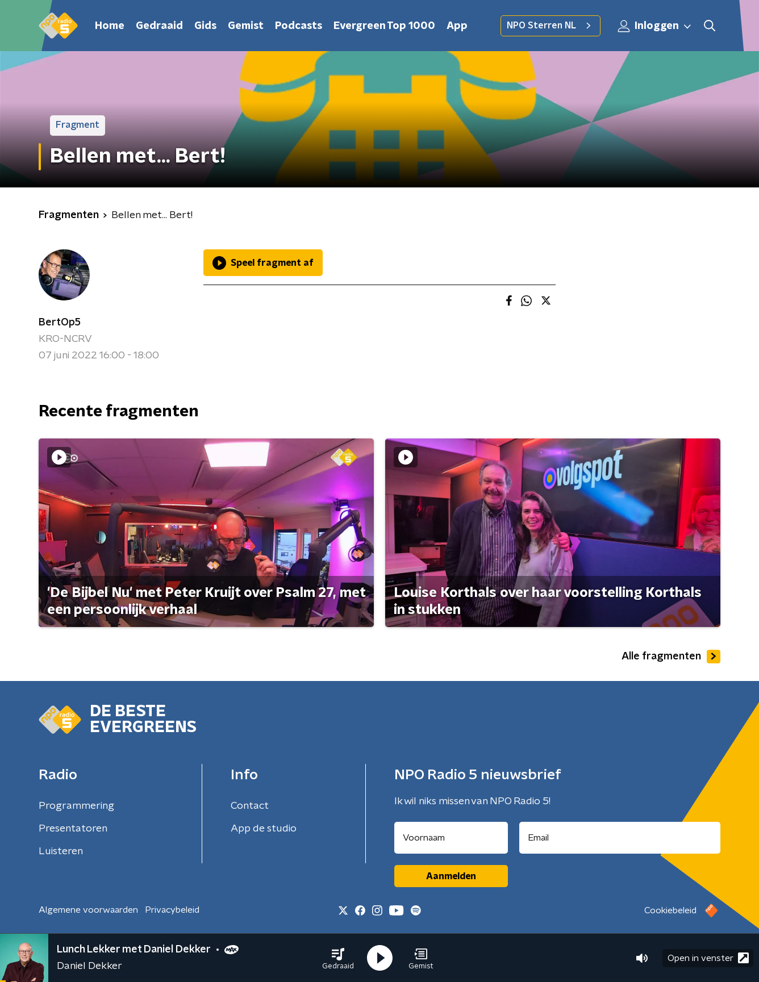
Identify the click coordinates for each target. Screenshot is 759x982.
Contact (250, 806)
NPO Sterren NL (550, 25)
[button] (338, 958)
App (457, 26)
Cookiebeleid (670, 910)
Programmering (76, 806)
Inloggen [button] (655, 26)
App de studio (264, 829)
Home (109, 26)
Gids (205, 26)
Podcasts (298, 26)
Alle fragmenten (671, 656)
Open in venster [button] (708, 957)
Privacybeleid (172, 909)
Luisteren (61, 851)
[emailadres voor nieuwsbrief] (620, 838)
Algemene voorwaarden (88, 909)
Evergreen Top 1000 (384, 26)
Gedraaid (159, 26)
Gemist (246, 26)
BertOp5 (60, 322)
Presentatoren (73, 829)
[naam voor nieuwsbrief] (451, 838)
